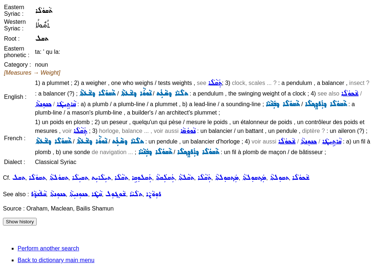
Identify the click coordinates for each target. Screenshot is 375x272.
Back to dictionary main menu (56, 260)
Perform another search (48, 248)
